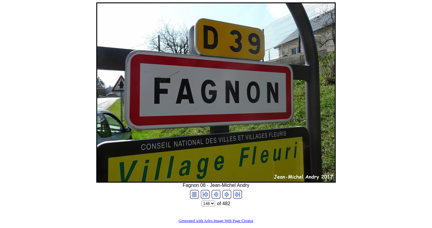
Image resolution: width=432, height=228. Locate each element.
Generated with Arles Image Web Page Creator (216, 220)
